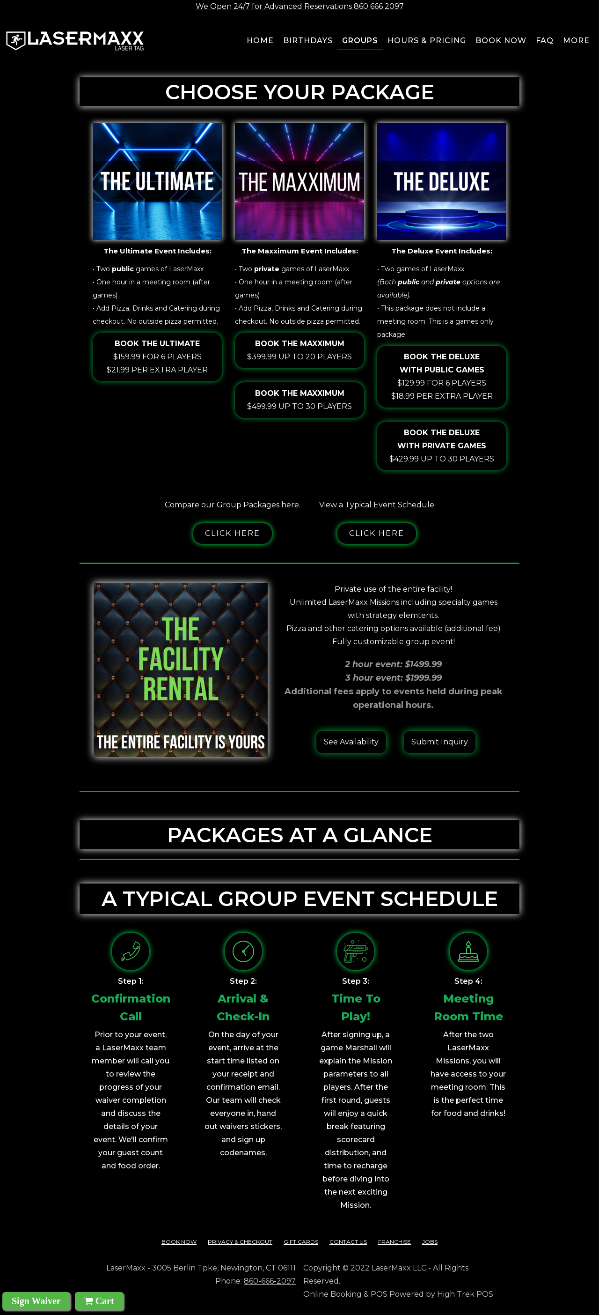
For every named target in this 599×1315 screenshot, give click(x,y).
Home (260, 40)
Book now (500, 40)
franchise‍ (394, 1241)
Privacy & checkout (240, 1241)
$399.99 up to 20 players (299, 349)
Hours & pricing (426, 40)
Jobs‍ (430, 1241)
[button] (576, 42)
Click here (232, 533)
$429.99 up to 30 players (441, 444)
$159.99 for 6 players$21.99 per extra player (157, 355)
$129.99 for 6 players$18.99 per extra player (442, 375)
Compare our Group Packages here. (232, 504)
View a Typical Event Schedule (376, 504)
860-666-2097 (270, 1281)
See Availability (351, 741)
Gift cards (301, 1241)
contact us (348, 1241)
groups (360, 40)
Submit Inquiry (439, 741)
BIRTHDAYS (308, 40)
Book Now (179, 1241)
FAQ (545, 40)
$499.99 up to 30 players (299, 399)
